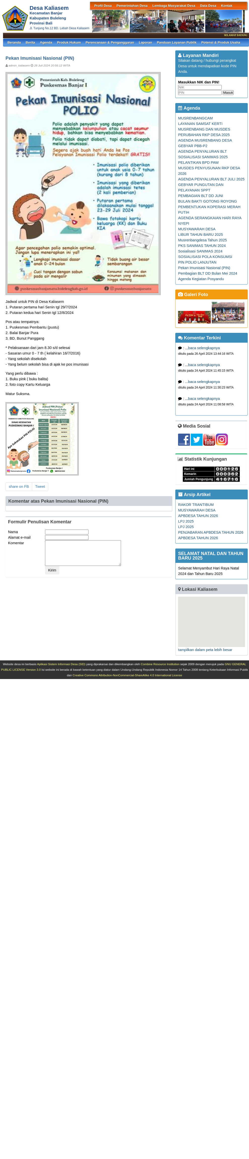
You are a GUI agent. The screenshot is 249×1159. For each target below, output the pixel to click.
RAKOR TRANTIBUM (196, 505)
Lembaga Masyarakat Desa (173, 6)
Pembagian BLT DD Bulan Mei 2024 (207, 273)
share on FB (19, 487)
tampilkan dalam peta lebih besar (205, 650)
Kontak (226, 6)
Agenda (46, 42)
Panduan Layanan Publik (177, 42)
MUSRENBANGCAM (195, 118)
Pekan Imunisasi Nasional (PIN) (204, 268)
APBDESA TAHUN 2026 (198, 516)
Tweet (40, 487)
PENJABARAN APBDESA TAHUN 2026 (210, 532)
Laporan (145, 42)
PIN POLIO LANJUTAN (197, 262)
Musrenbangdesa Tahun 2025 (202, 240)
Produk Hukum (69, 42)
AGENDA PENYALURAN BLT (202, 151)
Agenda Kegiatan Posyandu (201, 279)
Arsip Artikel (194, 494)
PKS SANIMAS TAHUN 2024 (202, 246)
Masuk (228, 92)
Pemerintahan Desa (132, 6)
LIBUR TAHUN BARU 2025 (200, 235)
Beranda (14, 42)
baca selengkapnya (204, 348)
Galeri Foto (193, 294)
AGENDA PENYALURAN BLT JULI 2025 (211, 179)
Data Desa (208, 6)
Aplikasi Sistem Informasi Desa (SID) (61, 664)
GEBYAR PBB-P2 (192, 146)
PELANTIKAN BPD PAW (198, 162)
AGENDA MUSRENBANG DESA (205, 140)
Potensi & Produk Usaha (220, 42)
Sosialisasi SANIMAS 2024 (200, 251)
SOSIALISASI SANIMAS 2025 (203, 157)
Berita (30, 42)
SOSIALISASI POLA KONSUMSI (205, 257)
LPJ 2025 (186, 521)
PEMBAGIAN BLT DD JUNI (200, 196)
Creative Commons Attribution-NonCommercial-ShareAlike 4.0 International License (127, 675)
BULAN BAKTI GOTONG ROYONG (207, 201)
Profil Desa (103, 6)
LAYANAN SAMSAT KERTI (200, 124)
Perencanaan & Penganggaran (110, 42)
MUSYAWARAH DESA (196, 229)
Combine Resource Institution (160, 664)
